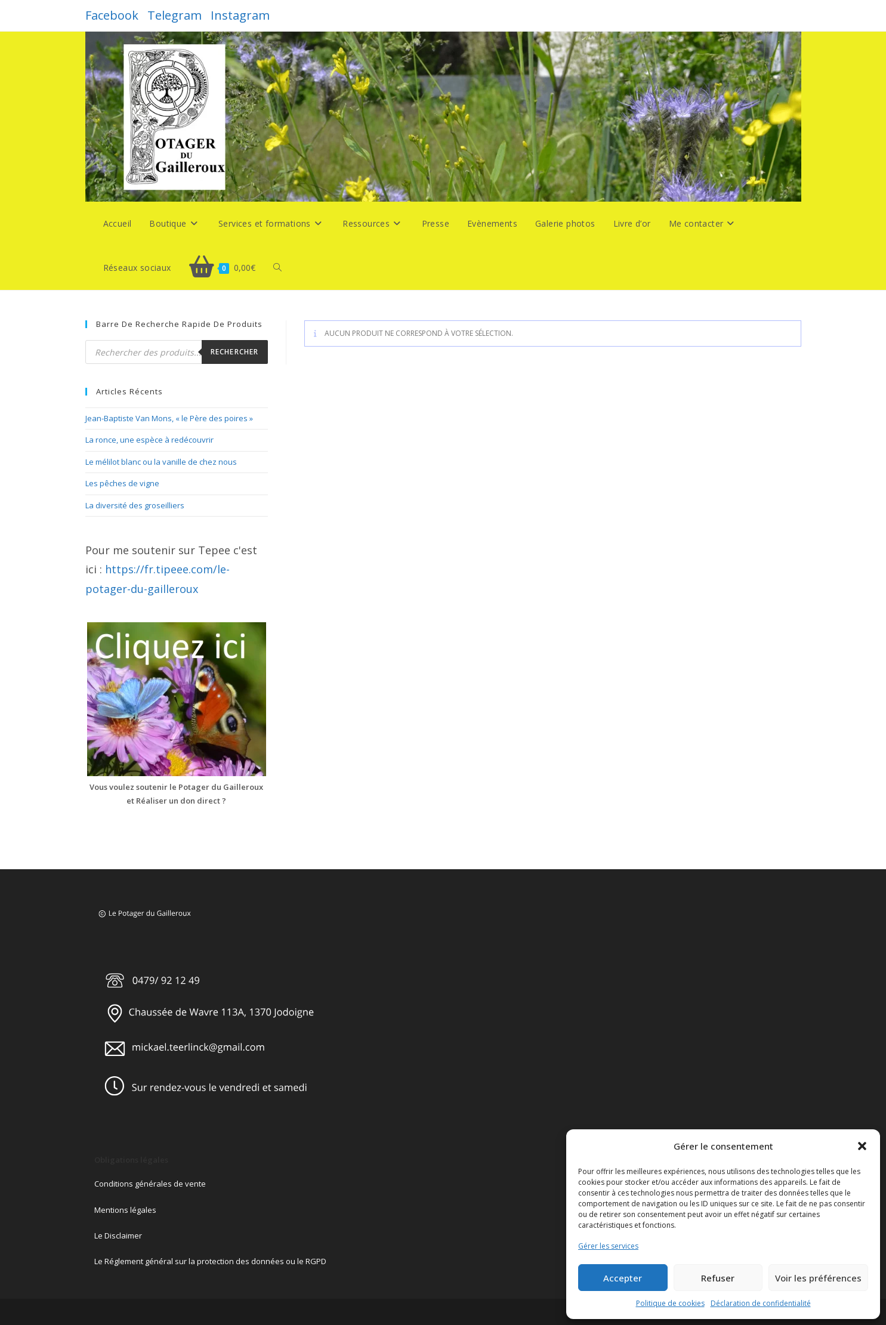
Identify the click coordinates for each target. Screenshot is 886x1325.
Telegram (174, 15)
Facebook (111, 15)
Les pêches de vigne (122, 483)
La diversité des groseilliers (134, 505)
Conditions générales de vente (150, 1183)
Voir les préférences (818, 1278)
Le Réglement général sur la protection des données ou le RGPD (210, 1261)
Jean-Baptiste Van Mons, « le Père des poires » (169, 418)
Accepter (622, 1278)
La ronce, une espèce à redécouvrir (149, 439)
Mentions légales (125, 1209)
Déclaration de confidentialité (761, 1303)
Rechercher (235, 352)
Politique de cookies (670, 1303)
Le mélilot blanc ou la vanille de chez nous (161, 461)
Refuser (717, 1278)
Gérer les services (608, 1246)
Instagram (240, 15)
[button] (862, 1146)
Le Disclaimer (118, 1235)
